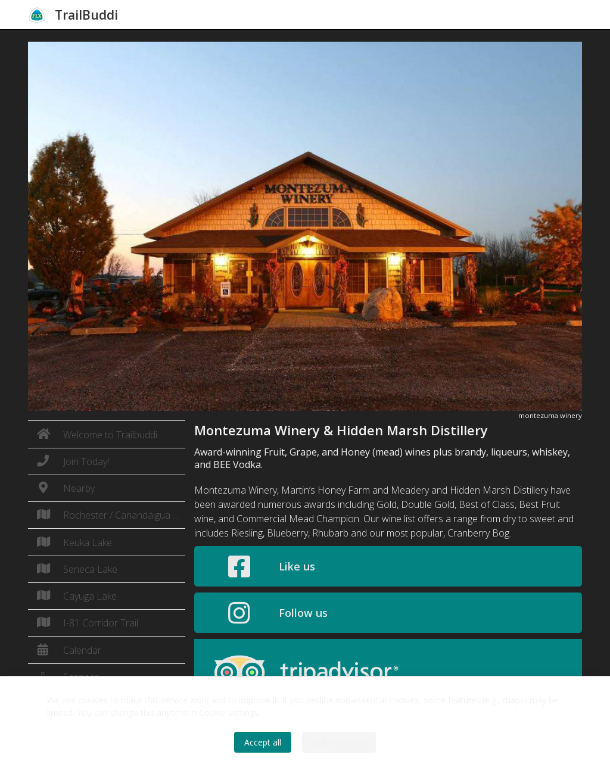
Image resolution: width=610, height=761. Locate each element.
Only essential (339, 742)
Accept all (262, 742)
